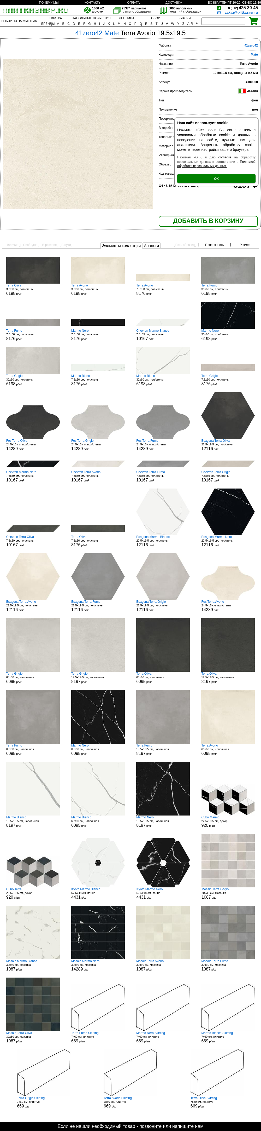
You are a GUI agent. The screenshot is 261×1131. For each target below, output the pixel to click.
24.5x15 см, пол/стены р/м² (33, 445)
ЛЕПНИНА (126, 18)
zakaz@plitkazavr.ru (241, 12)
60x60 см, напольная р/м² (33, 678)
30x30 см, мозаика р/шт (228, 893)
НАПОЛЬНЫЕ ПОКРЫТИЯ (91, 18)
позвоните (150, 1126)
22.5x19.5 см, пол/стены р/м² (228, 445)
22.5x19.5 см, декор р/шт (228, 822)
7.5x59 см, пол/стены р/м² (163, 335)
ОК (216, 179)
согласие (225, 157)
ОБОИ (155, 18)
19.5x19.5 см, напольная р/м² (98, 678)
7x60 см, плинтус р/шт (98, 1037)
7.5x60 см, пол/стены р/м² (163, 290)
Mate (254, 54)
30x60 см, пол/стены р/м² (33, 290)
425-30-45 (243, 7)
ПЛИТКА (56, 18)
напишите (183, 1126)
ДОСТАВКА (173, 2)
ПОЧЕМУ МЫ (48, 2)
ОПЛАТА (133, 2)
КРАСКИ (185, 18)
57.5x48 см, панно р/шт (98, 893)
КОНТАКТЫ (93, 2)
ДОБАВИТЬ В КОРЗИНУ (208, 220)
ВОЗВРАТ (215, 2)
